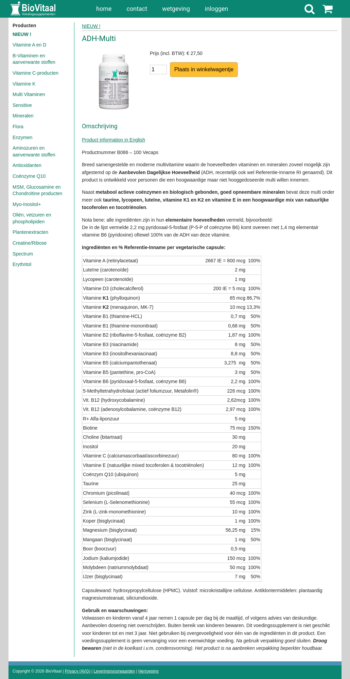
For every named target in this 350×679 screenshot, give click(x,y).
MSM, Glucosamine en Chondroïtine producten (37, 190)
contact (137, 8)
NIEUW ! (22, 34)
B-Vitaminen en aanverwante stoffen (34, 59)
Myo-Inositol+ (27, 204)
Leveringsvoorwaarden (114, 671)
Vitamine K (24, 84)
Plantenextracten (30, 232)
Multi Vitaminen (29, 94)
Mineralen (23, 115)
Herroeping (148, 671)
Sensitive (22, 105)
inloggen (216, 8)
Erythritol (22, 264)
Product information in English (113, 140)
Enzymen (22, 137)
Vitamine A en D (29, 45)
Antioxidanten (27, 165)
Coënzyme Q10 (29, 176)
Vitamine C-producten (35, 73)
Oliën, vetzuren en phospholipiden (32, 218)
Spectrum (23, 254)
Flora (18, 126)
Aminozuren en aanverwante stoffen (34, 151)
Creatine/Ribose (30, 243)
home (104, 8)
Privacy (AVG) (77, 671)
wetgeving (176, 8)
